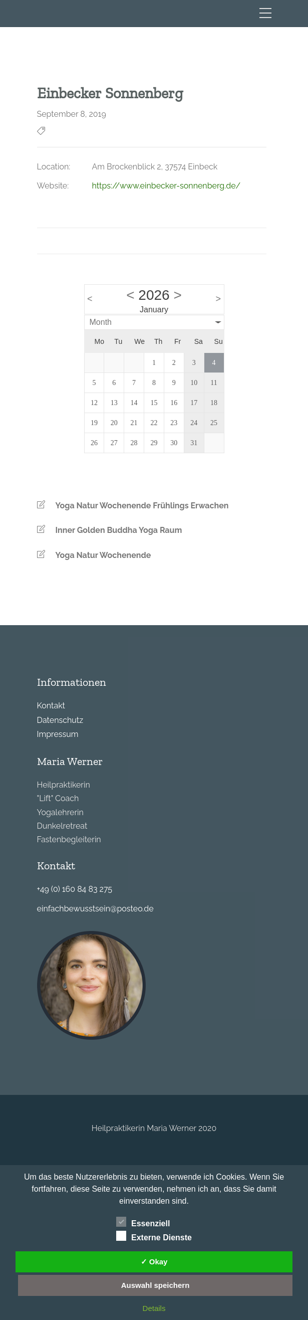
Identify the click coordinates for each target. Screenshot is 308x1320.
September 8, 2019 (71, 114)
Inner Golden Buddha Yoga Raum (119, 530)
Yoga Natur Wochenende (103, 555)
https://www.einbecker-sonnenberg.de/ (166, 186)
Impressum (58, 734)
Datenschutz (60, 720)
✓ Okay (154, 1261)
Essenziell (143, 1222)
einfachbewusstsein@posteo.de (95, 908)
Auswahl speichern (155, 1285)
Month (101, 322)
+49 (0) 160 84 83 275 (74, 889)
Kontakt (51, 705)
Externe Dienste (154, 1236)
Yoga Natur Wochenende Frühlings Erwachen (142, 505)
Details (154, 1308)
